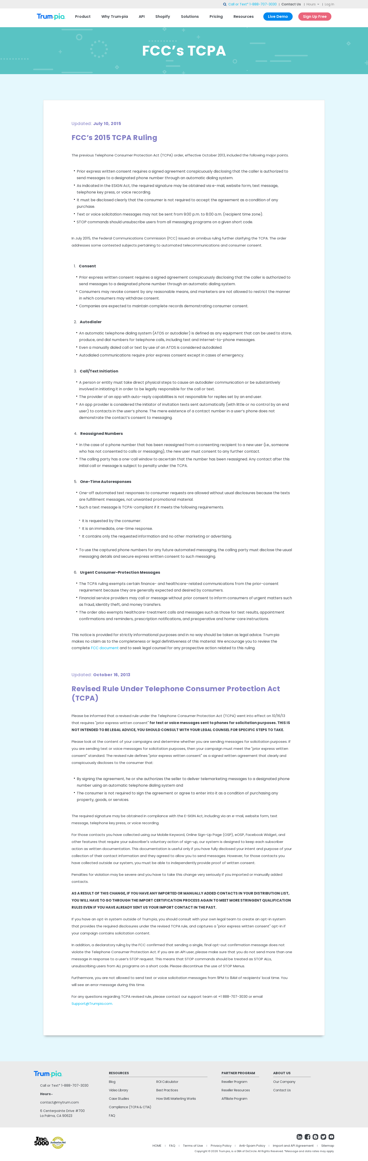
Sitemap (327, 1145)
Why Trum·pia (114, 16)
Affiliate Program (234, 1098)
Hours (311, 4)
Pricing (216, 16)
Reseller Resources (236, 1090)
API (142, 16)
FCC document (105, 648)
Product (83, 16)
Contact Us (291, 4)
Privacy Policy (221, 1145)
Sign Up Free (315, 16)
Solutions (190, 16)
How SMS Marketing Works (176, 1098)
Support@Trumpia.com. (92, 1003)
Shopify (162, 16)
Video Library (118, 1090)
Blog (112, 1081)
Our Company (284, 1081)
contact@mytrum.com (59, 1102)
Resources (244, 16)
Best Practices (167, 1090)
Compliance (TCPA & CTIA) (130, 1107)
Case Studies (119, 1098)
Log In (329, 4)
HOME (157, 1145)
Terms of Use (193, 1145)
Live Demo (278, 16)
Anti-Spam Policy (252, 1145)
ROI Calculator (167, 1081)
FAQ (112, 1115)
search (225, 4)
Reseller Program (234, 1081)
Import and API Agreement (293, 1145)
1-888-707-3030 (263, 4)
